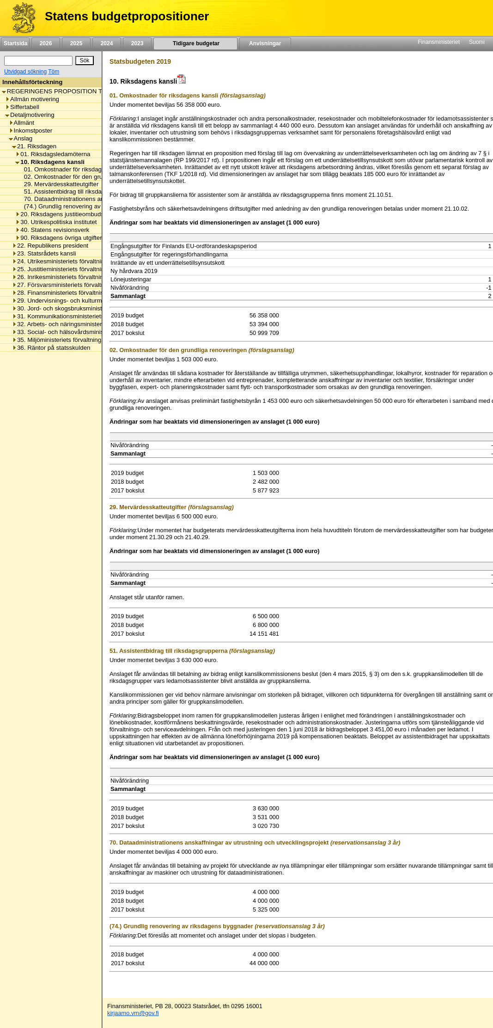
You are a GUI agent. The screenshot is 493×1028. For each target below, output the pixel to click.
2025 (76, 43)
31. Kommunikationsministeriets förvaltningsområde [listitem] (85, 316)
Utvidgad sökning (25, 71)
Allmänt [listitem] (21, 122)
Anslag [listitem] (21, 138)
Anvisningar (265, 43)
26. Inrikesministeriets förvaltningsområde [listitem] (71, 277)
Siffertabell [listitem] (22, 106)
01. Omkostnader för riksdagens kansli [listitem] (74, 169)
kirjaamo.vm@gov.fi (133, 1013)
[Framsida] (20, 18)
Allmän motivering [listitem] (32, 99)
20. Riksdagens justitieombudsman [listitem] (65, 214)
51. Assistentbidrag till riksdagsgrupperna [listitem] (77, 191)
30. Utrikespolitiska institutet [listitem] (56, 222)
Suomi (477, 42)
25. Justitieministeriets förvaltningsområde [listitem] (72, 269)
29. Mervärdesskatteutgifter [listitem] (59, 184)
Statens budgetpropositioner (127, 16)
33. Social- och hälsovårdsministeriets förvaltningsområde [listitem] (93, 331)
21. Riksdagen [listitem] (34, 146)
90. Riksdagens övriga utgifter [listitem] (58, 237)
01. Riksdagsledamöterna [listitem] (52, 154)
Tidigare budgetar (195, 43)
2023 (137, 43)
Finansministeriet (439, 42)
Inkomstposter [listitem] (31, 130)
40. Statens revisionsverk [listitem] (52, 229)
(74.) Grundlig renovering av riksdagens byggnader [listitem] (91, 206)
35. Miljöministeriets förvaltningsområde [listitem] (68, 339)
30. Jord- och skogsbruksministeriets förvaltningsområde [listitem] (91, 308)
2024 (106, 43)
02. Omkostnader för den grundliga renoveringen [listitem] (88, 176)
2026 (46, 43)
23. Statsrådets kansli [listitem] (44, 253)
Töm (53, 71)
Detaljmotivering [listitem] (30, 114)
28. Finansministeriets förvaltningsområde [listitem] (71, 292)
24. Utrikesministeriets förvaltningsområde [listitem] (72, 261)
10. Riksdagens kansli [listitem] (50, 161)
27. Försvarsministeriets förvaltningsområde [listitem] (74, 284)
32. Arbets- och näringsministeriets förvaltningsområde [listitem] (89, 324)
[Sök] (38, 61)
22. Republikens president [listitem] (50, 245)
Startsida (15, 43)
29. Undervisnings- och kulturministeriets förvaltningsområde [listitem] (97, 300)
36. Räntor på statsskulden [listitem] (51, 347)
